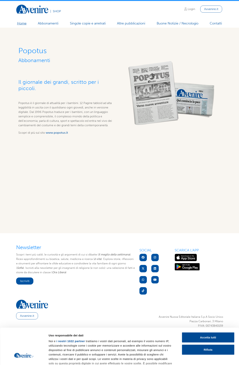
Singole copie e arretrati (88, 23)
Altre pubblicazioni (131, 23)
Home (22, 23)
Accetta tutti (208, 308)
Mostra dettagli (195, 357)
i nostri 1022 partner (70, 312)
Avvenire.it (211, 9)
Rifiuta (208, 320)
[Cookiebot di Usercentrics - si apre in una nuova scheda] (24, 358)
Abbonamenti (48, 23)
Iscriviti (24, 281)
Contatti (216, 23)
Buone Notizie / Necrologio (177, 24)
